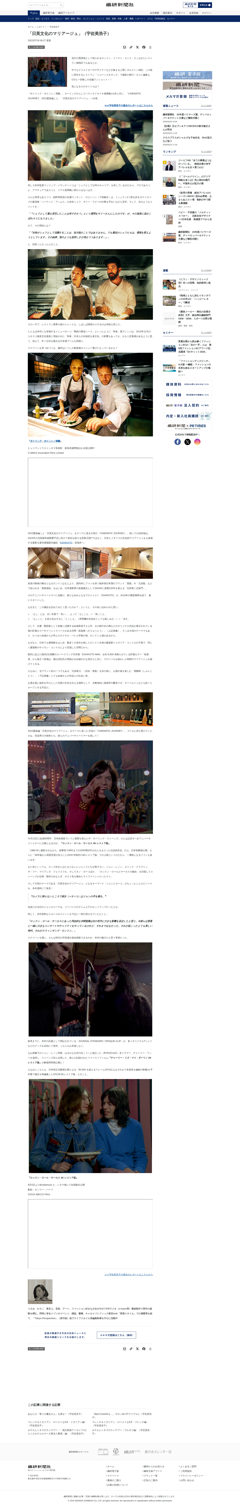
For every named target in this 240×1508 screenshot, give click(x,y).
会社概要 (154, 13)
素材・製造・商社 (73, 18)
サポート (180, 13)
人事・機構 (128, 18)
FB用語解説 (160, 18)
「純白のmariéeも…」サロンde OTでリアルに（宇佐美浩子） (122, 1416)
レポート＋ (140, 18)
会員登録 (193, 13)
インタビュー (57, 18)
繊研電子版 (48, 13)
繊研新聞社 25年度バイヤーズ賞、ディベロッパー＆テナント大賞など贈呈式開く (194, 235)
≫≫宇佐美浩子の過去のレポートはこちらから (129, 1274)
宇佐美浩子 (54, 27)
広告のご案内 (150, 1480)
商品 (108, 18)
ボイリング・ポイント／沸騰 (45, 441)
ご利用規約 (185, 1471)
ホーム (31, 27)
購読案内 (167, 13)
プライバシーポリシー (191, 1475)
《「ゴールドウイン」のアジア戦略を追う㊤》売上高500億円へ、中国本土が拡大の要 (194, 180)
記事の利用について (117, 1485)
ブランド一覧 (150, 1475)
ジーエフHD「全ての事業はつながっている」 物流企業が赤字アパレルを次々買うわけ (195, 164)
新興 (114, 18)
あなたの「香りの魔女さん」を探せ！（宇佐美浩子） (55, 1414)
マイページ (112, 1475)
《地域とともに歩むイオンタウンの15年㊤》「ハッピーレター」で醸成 (194, 299)
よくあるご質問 (187, 1466)
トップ (31, 18)
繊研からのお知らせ (154, 1466)
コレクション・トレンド (93, 18)
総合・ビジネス (42, 18)
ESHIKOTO (66, 542)
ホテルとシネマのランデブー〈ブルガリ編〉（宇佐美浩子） (121, 1432)
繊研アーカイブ (66, 13)
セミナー (171, 18)
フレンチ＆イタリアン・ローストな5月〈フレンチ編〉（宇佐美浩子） (120, 1424)
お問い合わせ (186, 1480)
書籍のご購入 (113, 1480)
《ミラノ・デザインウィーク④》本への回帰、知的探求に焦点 (194, 283)
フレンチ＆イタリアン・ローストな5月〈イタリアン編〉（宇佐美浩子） (57, 1424)
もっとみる (206, 105)
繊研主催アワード (152, 1471)
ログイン (206, 13)
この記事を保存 (36, 47)
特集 (120, 18)
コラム (150, 18)
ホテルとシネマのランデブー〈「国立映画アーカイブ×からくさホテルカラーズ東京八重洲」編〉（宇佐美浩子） (57, 1432)
